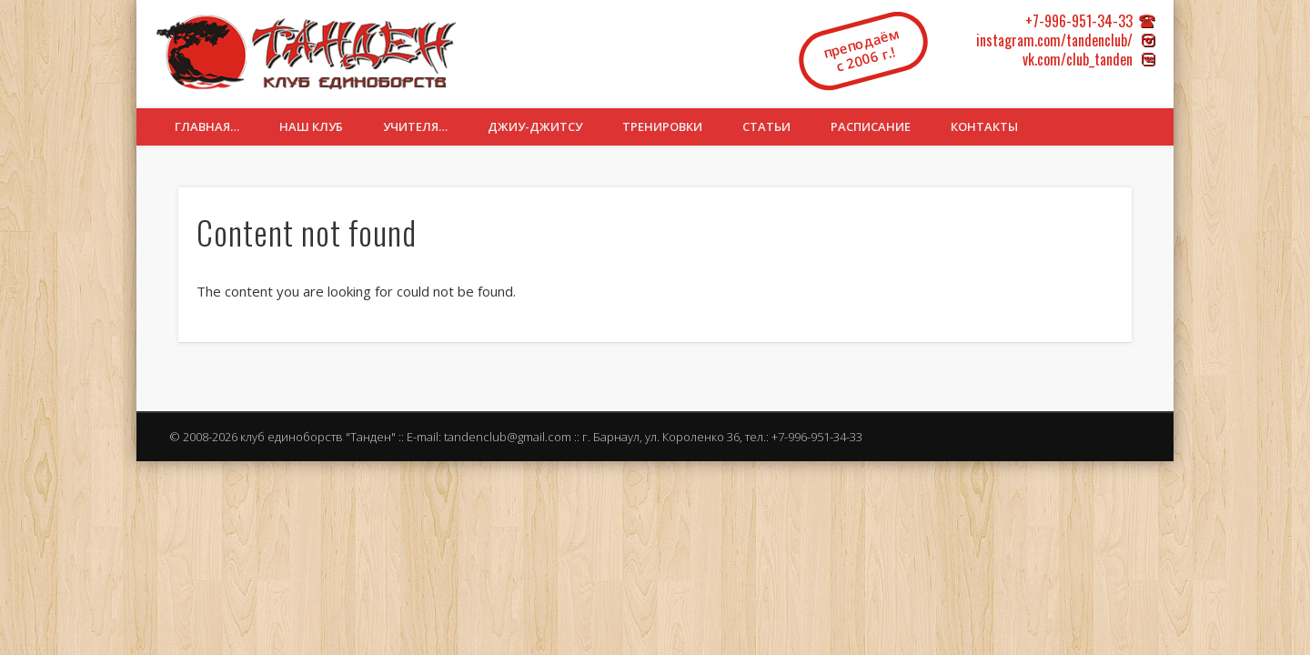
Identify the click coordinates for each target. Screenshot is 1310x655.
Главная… (207, 126)
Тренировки (662, 126)
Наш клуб (311, 126)
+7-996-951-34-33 (1079, 21)
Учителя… (415, 126)
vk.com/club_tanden (1078, 59)
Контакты (984, 126)
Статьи (766, 126)
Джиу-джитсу (535, 126)
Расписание (871, 126)
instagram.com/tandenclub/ (1054, 40)
